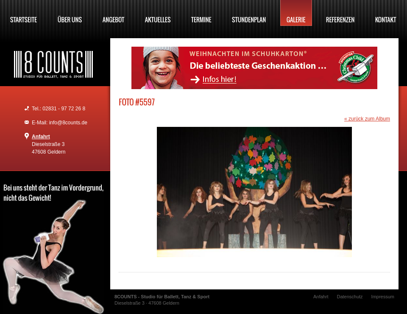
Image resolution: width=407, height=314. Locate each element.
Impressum (382, 296)
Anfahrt (41, 137)
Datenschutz (349, 296)
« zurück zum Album (367, 119)
